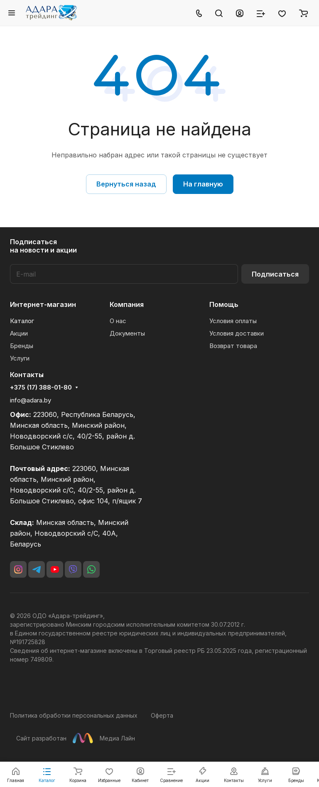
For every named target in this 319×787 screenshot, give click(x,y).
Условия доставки (236, 333)
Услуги (19, 358)
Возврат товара (233, 346)
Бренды (21, 346)
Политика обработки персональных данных (73, 715)
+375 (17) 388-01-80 (41, 387)
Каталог (22, 321)
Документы (127, 333)
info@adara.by (30, 400)
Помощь (223, 304)
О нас (118, 321)
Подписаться (275, 274)
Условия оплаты (233, 321)
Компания (127, 304)
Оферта (162, 715)
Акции (19, 333)
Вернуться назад (126, 184)
